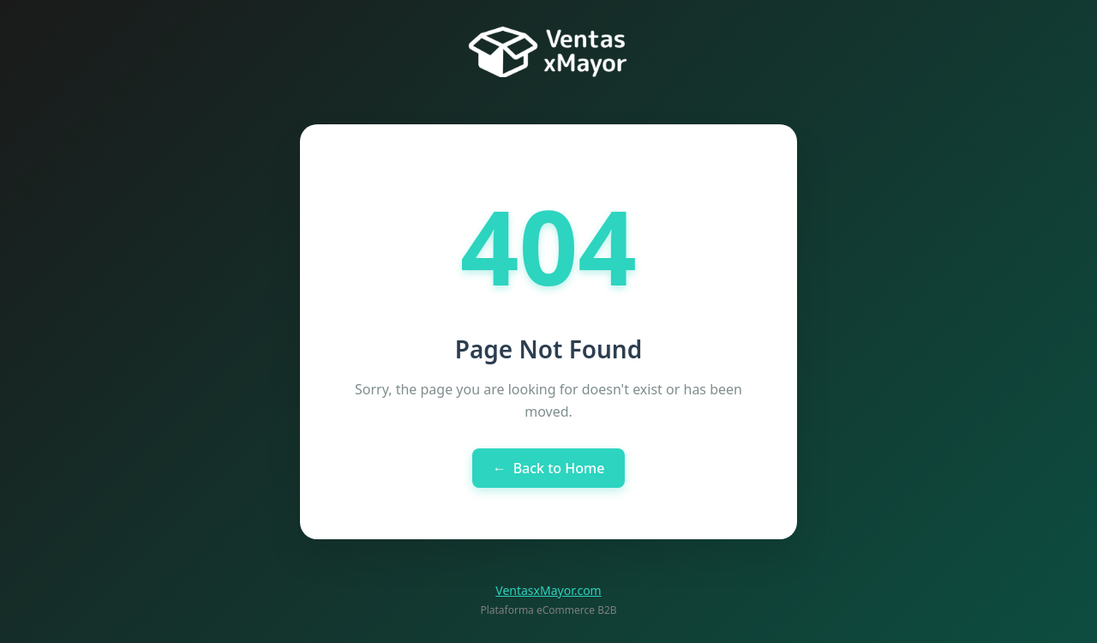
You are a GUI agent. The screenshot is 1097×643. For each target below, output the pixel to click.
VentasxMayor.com (548, 590)
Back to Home (549, 468)
